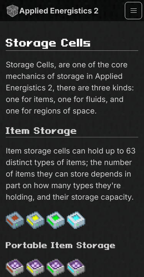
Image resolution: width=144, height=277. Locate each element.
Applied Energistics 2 (52, 10)
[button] (133, 10)
